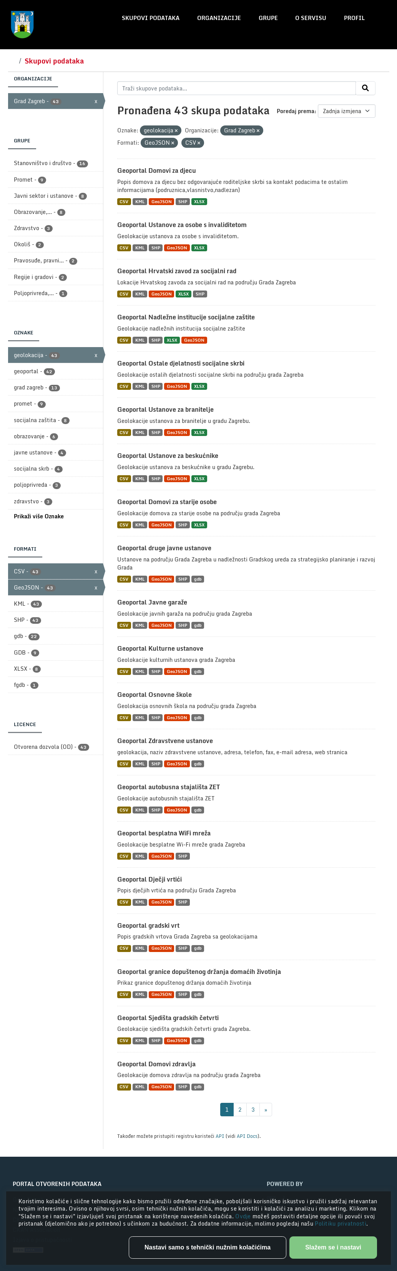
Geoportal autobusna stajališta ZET (168, 787)
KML (140, 201)
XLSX (199, 201)
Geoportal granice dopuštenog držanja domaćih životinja (199, 972)
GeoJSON (161, 201)
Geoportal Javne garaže (152, 602)
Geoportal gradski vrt (148, 925)
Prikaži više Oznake (39, 516)
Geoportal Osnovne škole (154, 695)
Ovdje (243, 1216)
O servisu (310, 17)
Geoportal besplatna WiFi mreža (164, 833)
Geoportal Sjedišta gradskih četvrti (168, 1018)
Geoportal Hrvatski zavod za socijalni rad (176, 271)
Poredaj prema (295, 111)
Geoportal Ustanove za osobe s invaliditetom (182, 225)
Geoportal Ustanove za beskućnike (167, 456)
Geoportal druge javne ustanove (164, 548)
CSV (124, 201)
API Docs (247, 1136)
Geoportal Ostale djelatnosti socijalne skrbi (180, 363)
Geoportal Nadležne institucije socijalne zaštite (186, 317)
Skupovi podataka (150, 17)
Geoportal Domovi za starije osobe (167, 502)
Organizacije (219, 17)
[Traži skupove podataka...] (236, 88)
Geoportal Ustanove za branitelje (165, 409)
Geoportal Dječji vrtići (149, 879)
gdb (197, 579)
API (220, 1136)
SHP (182, 201)
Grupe (268, 17)
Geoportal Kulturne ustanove (160, 648)
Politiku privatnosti (340, 1223)
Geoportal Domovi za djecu (156, 170)
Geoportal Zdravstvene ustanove (165, 741)
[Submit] (365, 88)
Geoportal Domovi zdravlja (156, 1064)
